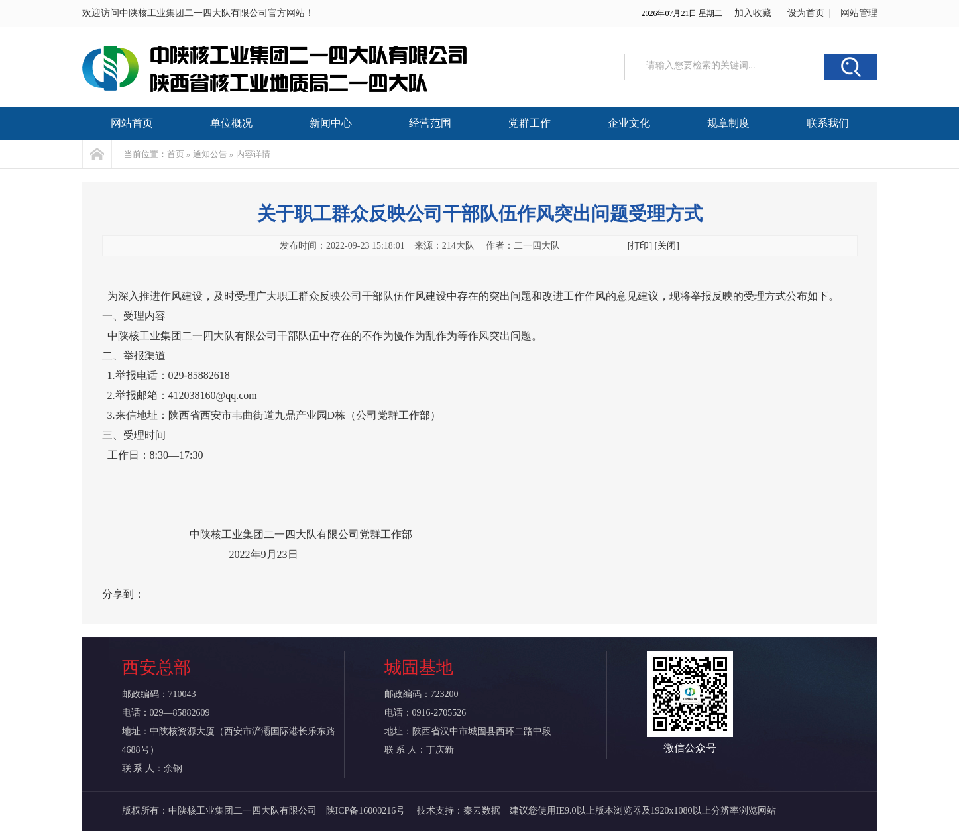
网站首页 (132, 123)
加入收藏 (752, 13)
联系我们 (828, 123)
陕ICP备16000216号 (367, 811)
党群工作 (529, 123)
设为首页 (805, 13)
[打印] (640, 245)
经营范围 (430, 123)
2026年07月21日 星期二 (681, 13)
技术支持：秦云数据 (458, 811)
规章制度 (728, 123)
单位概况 (231, 123)
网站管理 (858, 13)
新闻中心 (331, 123)
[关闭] (667, 245)
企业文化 (629, 123)
